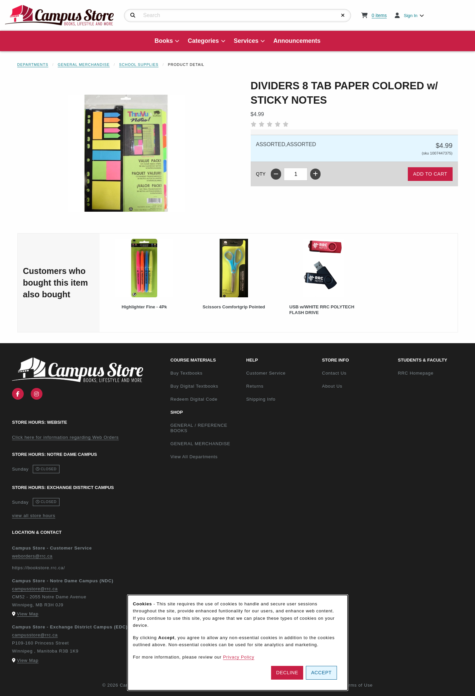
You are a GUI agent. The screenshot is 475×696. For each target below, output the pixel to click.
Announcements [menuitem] (297, 40)
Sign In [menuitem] (411, 15)
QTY (261, 174)
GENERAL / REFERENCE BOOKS (199, 428)
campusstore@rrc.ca (35, 588)
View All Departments (194, 456)
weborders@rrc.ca (32, 556)
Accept (321, 672)
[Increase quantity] (315, 174)
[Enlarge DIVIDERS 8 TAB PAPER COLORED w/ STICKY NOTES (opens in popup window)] (126, 153)
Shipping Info (260, 399)
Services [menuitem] (246, 40)
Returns (254, 386)
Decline (287, 672)
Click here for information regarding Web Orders (65, 437)
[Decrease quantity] (276, 174)
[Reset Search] (343, 15)
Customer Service (265, 373)
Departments (32, 65)
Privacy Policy (238, 657)
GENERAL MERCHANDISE (200, 443)
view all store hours (33, 515)
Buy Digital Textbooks (194, 386)
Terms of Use (358, 685)
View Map (27, 613)
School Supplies (138, 65)
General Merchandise (84, 65)
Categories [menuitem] (203, 40)
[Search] (133, 15)
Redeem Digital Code (194, 399)
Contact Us (334, 373)
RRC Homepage (433, 373)
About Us (332, 386)
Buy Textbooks (186, 373)
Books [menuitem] (163, 40)
